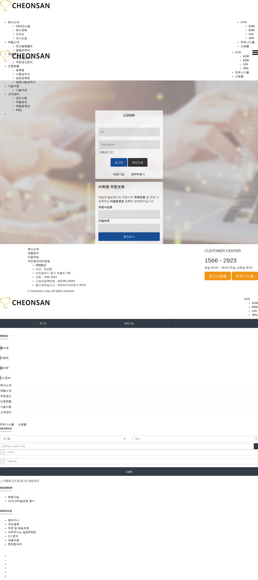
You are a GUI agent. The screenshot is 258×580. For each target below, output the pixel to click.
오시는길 (21, 38)
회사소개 (13, 22)
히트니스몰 (249, 42)
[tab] (129, 385)
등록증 (20, 70)
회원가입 (118, 174)
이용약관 (33, 257)
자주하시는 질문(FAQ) (22, 532)
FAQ (19, 110)
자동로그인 (104, 152)
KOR (252, 26)
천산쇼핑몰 (218, 276)
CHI (251, 34)
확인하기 (129, 236)
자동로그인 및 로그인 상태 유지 (19, 481)
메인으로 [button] (137, 162)
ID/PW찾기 (138, 174)
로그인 (119, 162)
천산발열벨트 (24, 46)
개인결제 (13, 524)
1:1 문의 (13, 536)
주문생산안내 (24, 58)
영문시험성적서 (25, 82)
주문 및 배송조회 (18, 528)
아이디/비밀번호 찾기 (21, 501)
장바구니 (13, 520)
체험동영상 (23, 106)
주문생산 (13, 54)
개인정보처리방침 (39, 261)
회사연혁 (21, 30)
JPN (251, 38)
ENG (252, 30)
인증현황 (13, 66)
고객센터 (13, 94)
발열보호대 (23, 50)
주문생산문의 (24, 62)
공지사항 (21, 98)
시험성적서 (23, 74)
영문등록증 (23, 78)
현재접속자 (15, 544)
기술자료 (21, 90)
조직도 (20, 34)
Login (129, 471)
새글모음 (13, 540)
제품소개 (13, 42)
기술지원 (13, 86)
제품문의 (21, 102)
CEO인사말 (23, 26)
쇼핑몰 (247, 46)
